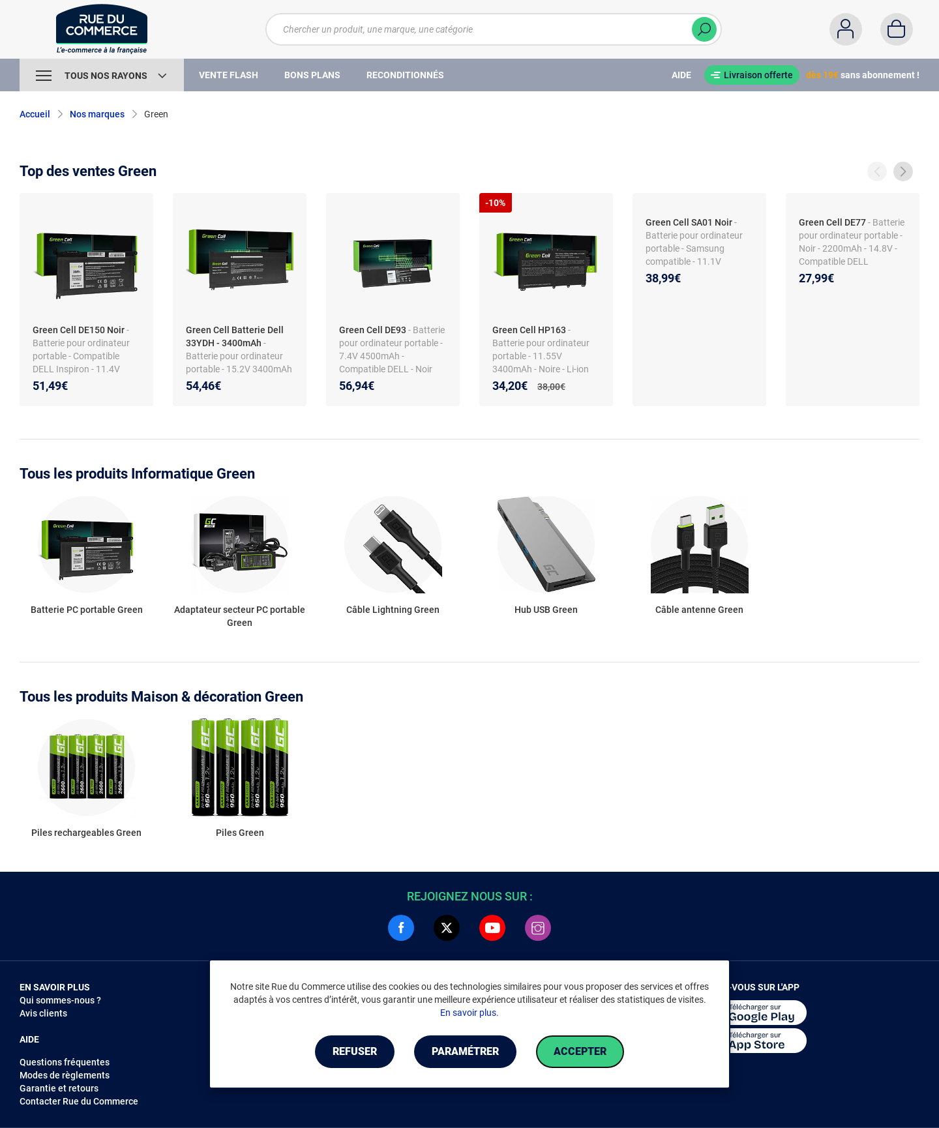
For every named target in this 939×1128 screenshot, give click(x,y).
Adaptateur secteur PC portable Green (239, 616)
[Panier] (896, 29)
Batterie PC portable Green (87, 609)
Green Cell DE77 (832, 222)
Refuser (355, 1051)
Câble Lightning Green (393, 609)
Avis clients (43, 1013)
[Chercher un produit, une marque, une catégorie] (494, 29)
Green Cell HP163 (529, 330)
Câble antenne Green (699, 609)
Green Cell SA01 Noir (689, 222)
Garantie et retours (59, 1088)
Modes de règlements (65, 1075)
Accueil (35, 114)
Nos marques (97, 114)
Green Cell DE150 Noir (79, 330)
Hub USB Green (546, 609)
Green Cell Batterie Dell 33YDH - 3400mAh (235, 336)
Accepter (580, 1051)
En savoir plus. (469, 1012)
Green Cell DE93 (372, 330)
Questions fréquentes (65, 1062)
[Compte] (845, 29)
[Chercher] (704, 29)
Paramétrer (465, 1051)
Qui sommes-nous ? (60, 1000)
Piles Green (240, 832)
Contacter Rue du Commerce (79, 1101)
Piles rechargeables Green (86, 832)
